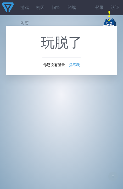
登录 (99, 7)
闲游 (24, 22)
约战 (72, 7)
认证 (115, 7)
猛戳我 (74, 65)
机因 (40, 7)
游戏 (24, 7)
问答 (56, 7)
